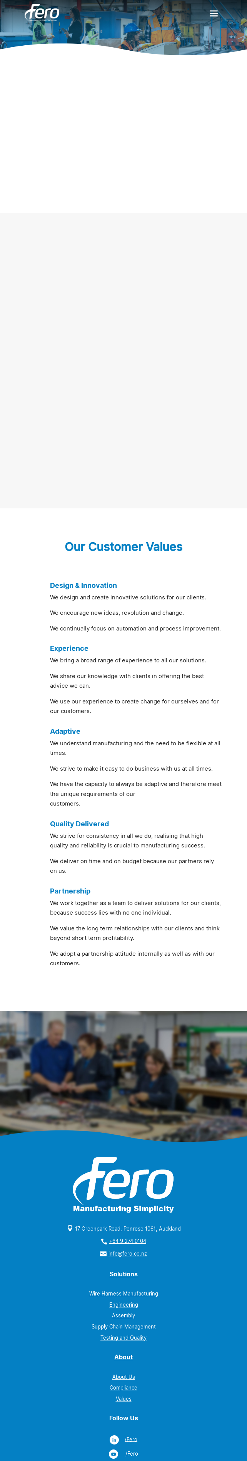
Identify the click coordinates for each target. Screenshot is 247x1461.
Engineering (123, 1305)
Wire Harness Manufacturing (123, 1293)
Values (124, 1399)
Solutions (124, 1274)
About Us (123, 1377)
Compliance (123, 1388)
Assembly (123, 1315)
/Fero (131, 1439)
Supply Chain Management (124, 1326)
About (123, 1357)
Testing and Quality (123, 1338)
